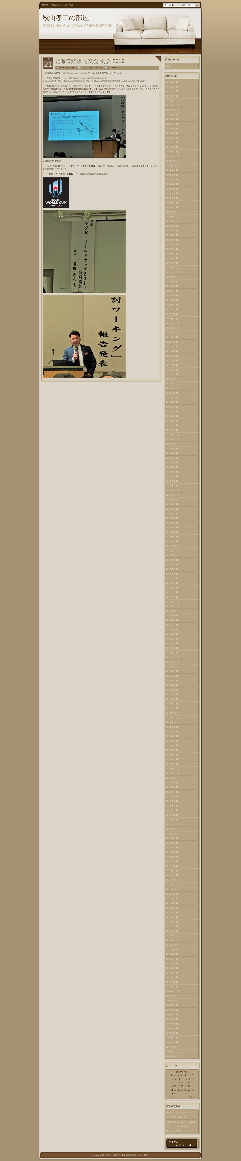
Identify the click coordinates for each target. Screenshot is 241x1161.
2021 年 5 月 (172, 356)
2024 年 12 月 (172, 156)
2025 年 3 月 (172, 142)
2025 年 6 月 (172, 128)
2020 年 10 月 (172, 388)
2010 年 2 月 (172, 982)
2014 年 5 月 (172, 745)
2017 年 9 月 (172, 560)
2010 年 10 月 (172, 945)
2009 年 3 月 (172, 1033)
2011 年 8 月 (172, 898)
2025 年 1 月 (172, 151)
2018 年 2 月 (172, 536)
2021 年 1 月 (172, 374)
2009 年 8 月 (172, 1010)
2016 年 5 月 (172, 634)
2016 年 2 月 (172, 648)
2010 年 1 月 (172, 986)
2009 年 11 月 (172, 996)
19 (186, 1086)
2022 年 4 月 (172, 305)
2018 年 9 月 (172, 504)
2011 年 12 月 (172, 880)
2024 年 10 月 (172, 165)
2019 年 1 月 (172, 485)
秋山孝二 (144, 1155)
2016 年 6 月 (172, 629)
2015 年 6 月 (172, 685)
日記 (102, 67)
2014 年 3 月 (172, 754)
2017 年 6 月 (172, 574)
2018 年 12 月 (172, 490)
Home (45, 4)
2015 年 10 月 (172, 666)
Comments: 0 (114, 67)
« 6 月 (172, 1097)
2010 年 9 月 (172, 949)
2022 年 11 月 (172, 272)
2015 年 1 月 (172, 708)
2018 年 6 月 (172, 518)
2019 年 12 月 (172, 434)
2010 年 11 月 (172, 940)
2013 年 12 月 (172, 768)
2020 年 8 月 (172, 397)
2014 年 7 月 (172, 736)
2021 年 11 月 (172, 328)
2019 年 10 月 (172, 444)
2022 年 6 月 (172, 295)
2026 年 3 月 (172, 86)
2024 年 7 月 (172, 179)
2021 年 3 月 (172, 365)
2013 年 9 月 (172, 782)
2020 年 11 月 (172, 383)
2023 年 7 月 (172, 235)
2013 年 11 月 (172, 773)
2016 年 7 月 (172, 625)
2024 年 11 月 (172, 161)
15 (171, 1086)
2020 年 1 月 (172, 430)
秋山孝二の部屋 (65, 17)
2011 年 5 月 (172, 912)
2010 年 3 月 (172, 977)
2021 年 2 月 (172, 369)
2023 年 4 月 (172, 249)
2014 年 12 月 (172, 713)
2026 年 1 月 (172, 96)
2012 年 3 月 (172, 866)
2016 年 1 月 (172, 652)
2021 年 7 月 (172, 346)
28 (192, 1090)
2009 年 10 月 (172, 1000)
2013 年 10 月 (172, 778)
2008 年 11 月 (172, 1051)
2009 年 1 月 (172, 1042)
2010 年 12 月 (172, 935)
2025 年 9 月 (172, 114)
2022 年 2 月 (172, 314)
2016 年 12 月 (172, 601)
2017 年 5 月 (172, 578)
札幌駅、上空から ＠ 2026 (178, 1112)
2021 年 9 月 (172, 337)
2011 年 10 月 (172, 889)
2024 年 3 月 (172, 198)
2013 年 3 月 (172, 810)
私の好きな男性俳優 (176, 1117)
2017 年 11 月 (172, 550)
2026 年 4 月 (172, 82)
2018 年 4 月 (172, 527)
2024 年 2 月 (172, 202)
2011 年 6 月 (172, 908)
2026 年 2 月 (172, 91)
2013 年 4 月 (172, 805)
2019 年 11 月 (172, 439)
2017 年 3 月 (172, 587)
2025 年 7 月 (172, 124)
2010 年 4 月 (172, 972)
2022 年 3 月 (172, 309)
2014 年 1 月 (172, 764)
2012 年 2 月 (172, 870)
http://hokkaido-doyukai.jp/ (74, 73)
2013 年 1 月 (172, 819)
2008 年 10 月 (172, 1056)
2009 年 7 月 (172, 1014)
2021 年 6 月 (172, 351)
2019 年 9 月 (172, 448)
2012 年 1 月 (172, 875)
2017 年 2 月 (172, 592)
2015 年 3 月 (172, 699)
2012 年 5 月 (172, 857)
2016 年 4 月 (172, 638)
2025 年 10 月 (172, 110)
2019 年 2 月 (172, 481)
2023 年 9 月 (172, 226)
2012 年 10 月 (172, 833)
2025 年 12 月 (172, 100)
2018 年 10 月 (172, 499)
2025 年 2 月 (172, 147)
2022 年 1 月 (172, 318)
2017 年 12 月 (172, 546)
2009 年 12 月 (172, 991)
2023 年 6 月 (172, 240)
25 (182, 1090)
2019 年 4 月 (172, 471)
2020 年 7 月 (172, 402)
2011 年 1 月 (172, 931)
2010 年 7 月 (172, 959)
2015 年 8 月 (172, 676)
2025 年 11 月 (172, 105)
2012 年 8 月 (172, 843)
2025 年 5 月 (172, 133)
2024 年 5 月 (172, 189)
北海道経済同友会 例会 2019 (90, 61)
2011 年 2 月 (172, 926)
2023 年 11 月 (172, 216)
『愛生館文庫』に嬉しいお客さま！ (181, 1122)
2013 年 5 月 (172, 801)
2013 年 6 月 (172, 796)
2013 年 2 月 (172, 815)
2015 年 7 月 (172, 680)
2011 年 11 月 (172, 884)
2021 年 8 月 (172, 342)
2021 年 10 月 (172, 332)
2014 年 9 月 (172, 727)
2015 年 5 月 (172, 690)
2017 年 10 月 (172, 555)
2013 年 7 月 (172, 792)
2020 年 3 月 (172, 420)
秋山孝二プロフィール (62, 4)
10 (179, 1082)
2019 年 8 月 (172, 453)
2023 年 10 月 (172, 221)
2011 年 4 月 (172, 917)
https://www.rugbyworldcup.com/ (94, 174)
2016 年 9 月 (172, 615)
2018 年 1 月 (172, 541)
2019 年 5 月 (172, 467)
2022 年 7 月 (172, 291)
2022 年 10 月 (172, 277)
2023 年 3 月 (172, 253)
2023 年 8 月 (172, 230)
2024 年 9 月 (172, 170)
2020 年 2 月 (172, 425)
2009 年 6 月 (172, 1019)
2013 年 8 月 (172, 787)
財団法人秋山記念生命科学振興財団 (119, 1155)
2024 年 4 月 (172, 193)
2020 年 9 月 (172, 393)
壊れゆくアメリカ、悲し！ (179, 1131)
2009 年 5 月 (172, 1024)
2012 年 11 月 (172, 829)
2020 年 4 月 (172, 416)
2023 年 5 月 (172, 244)
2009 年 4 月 (172, 1028)
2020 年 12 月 (172, 379)
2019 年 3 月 (172, 476)
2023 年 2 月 (172, 258)
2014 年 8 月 (172, 731)
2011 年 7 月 (172, 903)
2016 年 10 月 (172, 611)
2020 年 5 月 (172, 411)
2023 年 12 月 (172, 212)
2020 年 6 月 (172, 407)
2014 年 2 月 (172, 759)
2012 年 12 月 (172, 824)
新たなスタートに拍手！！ (179, 1126)
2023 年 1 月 (172, 263)
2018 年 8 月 (172, 509)
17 (179, 1086)
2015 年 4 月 (172, 694)
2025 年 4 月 (172, 138)
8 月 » (191, 1097)
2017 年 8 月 (172, 564)
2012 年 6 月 (172, 852)
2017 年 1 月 (172, 597)
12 (186, 1082)
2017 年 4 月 (172, 583)
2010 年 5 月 (172, 968)
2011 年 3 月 (172, 921)
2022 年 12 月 (172, 267)
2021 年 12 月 (172, 323)
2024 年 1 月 (172, 207)
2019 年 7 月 (172, 458)
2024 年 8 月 (172, 175)
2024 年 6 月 (172, 184)
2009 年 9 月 (172, 1005)
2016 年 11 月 (172, 606)
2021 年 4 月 (172, 360)
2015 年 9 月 (172, 671)
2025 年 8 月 (172, 119)
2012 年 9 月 (172, 838)
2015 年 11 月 (172, 662)
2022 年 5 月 (172, 300)
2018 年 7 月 (172, 513)
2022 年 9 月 (172, 281)
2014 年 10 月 (172, 722)
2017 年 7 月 (172, 569)
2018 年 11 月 (172, 495)
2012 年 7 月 (172, 847)
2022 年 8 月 (172, 286)
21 (192, 1086)
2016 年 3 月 (172, 643)
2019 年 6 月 (172, 462)
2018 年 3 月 (172, 532)
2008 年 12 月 (172, 1047)
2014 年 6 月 (172, 741)
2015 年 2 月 (172, 703)
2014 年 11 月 (172, 717)
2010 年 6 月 (172, 963)
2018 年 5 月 (172, 523)
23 (175, 1090)
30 (175, 1093)
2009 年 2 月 (172, 1037)
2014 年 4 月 (172, 750)
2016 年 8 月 (172, 620)
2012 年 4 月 (172, 861)
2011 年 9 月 (172, 894)
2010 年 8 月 (172, 954)
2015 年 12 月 (172, 657)
